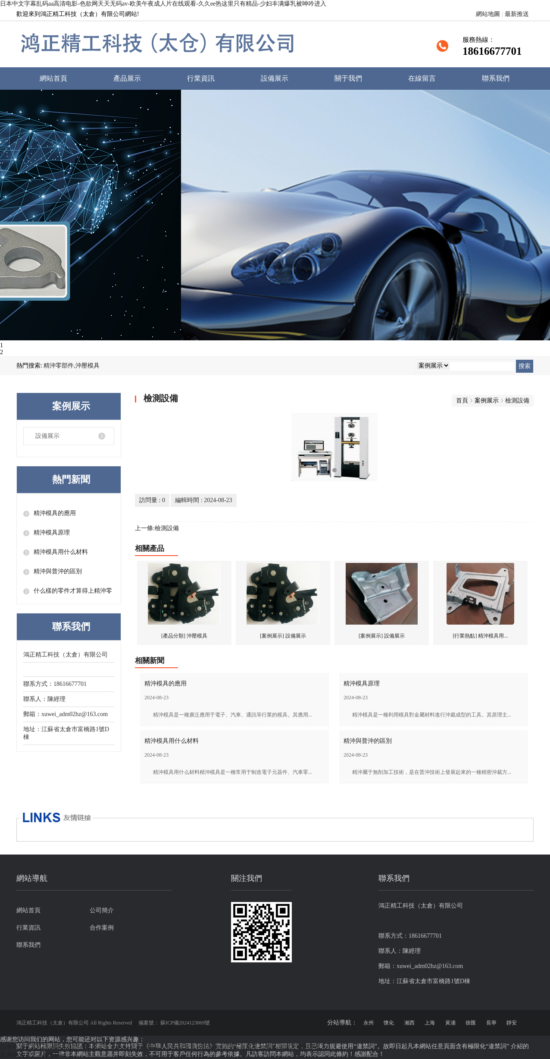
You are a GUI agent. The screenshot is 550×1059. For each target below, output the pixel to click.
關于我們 (348, 78)
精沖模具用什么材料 (61, 552)
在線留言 (422, 78)
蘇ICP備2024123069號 (185, 1023)
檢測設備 (517, 400)
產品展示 (127, 78)
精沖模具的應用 (55, 513)
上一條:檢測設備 (157, 528)
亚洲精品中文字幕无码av (33, 1055)
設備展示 (274, 78)
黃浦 (450, 1023)
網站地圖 (488, 14)
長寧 (491, 1023)
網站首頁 (53, 78)
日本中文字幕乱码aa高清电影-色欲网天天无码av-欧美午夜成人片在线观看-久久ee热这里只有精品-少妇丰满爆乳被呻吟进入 (163, 3)
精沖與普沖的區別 (58, 571)
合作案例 (102, 927)
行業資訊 (201, 78)
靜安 (511, 1023)
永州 (368, 1023)
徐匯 (471, 1023)
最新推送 (517, 14)
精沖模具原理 (52, 532)
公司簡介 (102, 910)
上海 (430, 1023)
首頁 (462, 400)
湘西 (409, 1023)
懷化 (389, 1023)
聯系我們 (495, 78)
